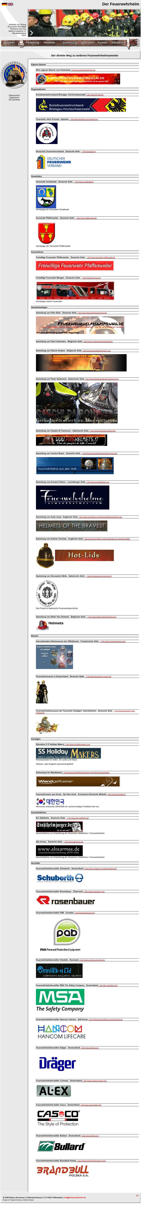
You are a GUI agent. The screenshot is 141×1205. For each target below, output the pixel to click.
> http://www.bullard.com (90, 1136)
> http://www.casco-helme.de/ (90, 1105)
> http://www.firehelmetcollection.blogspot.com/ (102, 379)
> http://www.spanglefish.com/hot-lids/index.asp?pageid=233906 (107, 539)
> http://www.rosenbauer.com (94, 891)
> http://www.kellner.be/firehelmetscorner (101, 617)
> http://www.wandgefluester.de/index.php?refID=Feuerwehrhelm (86, 773)
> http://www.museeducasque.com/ (113, 641)
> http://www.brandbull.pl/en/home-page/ (91, 1161)
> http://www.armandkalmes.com (97, 482)
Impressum (14, 97)
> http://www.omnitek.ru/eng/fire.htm (92, 960)
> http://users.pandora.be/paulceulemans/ (98, 341)
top (137, 1195)
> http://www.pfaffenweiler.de (86, 218)
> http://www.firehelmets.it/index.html (102, 431)
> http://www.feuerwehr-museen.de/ (98, 676)
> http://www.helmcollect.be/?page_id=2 (96, 351)
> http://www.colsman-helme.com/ (95, 1081)
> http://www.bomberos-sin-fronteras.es (84, 119)
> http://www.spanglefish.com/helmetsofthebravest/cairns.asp (100, 517)
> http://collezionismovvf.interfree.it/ (99, 576)
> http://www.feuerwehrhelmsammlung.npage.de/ (99, 453)
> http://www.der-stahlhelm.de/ (78, 818)
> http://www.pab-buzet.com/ (84, 913)
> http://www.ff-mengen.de (91, 278)
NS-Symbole (14, 100)
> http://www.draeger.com (90, 1048)
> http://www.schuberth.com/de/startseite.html (100, 869)
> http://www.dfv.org (88, 151)
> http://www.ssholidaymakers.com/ (77, 744)
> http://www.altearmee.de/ (73, 842)
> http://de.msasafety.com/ (108, 985)
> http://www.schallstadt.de (84, 182)
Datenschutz (14, 95)
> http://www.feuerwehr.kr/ (116, 794)
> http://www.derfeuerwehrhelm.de (83, 70)
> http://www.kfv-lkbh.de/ (95, 95)
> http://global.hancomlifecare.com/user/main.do (105, 1019)
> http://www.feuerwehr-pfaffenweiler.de (101, 257)
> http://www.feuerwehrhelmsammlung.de (92, 313)
